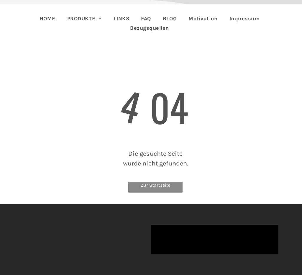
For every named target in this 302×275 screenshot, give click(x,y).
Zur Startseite (155, 185)
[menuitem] (47, 18)
